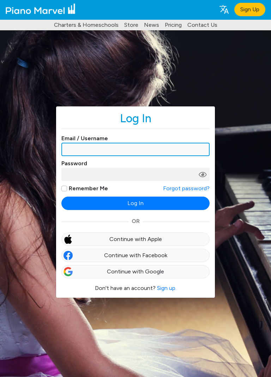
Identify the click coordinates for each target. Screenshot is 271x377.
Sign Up (249, 9)
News (151, 24)
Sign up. (166, 288)
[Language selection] (223, 9)
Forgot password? (186, 188)
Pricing (173, 24)
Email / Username (84, 138)
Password (74, 163)
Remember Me (88, 188)
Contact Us (202, 24)
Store (131, 24)
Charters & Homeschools (86, 24)
